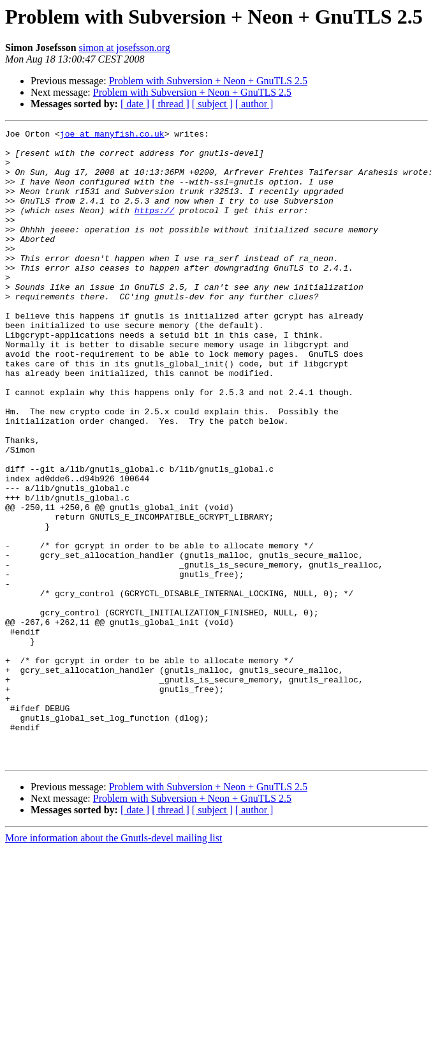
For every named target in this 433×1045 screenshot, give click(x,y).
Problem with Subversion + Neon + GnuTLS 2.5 (208, 80)
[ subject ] (212, 103)
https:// (154, 227)
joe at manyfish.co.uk (112, 135)
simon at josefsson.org (124, 47)
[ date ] (135, 103)
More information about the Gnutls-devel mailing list (113, 964)
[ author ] (254, 103)
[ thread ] (170, 103)
